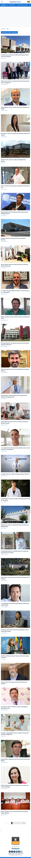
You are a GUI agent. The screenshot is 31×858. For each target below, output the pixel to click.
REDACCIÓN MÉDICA (4, 84)
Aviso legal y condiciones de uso (15, 854)
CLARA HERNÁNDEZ (4, 606)
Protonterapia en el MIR (22, 5)
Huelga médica (12, 5)
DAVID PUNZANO (3, 58)
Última (23, 823)
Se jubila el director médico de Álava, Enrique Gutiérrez (15, 474)
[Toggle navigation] (2, 1)
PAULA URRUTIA (3, 215)
